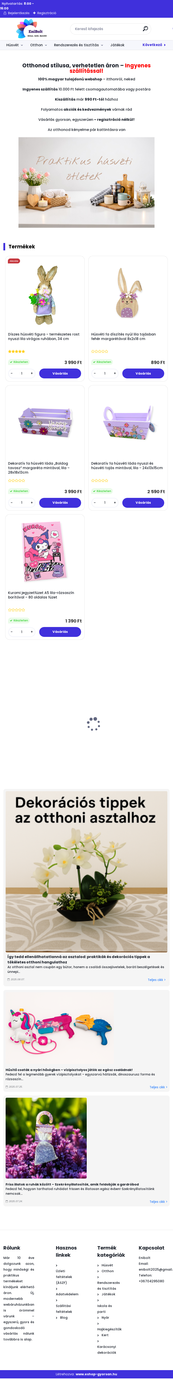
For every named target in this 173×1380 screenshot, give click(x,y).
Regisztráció (46, 13)
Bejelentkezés (19, 13)
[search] (145, 30)
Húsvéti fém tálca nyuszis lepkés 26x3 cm (127, 740)
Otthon (36, 45)
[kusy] (22, 374)
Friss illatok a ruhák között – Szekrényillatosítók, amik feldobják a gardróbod (72, 1185)
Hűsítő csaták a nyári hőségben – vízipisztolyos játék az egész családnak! (69, 1071)
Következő (152, 44)
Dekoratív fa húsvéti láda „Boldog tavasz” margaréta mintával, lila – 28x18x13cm (39, 469)
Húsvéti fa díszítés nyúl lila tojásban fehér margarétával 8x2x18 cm (123, 336)
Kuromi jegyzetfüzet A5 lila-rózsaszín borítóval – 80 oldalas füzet (41, 596)
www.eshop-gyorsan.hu (96, 1375)
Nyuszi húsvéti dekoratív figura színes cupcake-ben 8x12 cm (28, 743)
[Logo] (31, 29)
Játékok (117, 45)
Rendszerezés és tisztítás (76, 45)
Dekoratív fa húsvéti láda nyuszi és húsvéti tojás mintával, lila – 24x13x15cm (127, 466)
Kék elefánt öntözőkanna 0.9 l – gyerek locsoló (79, 740)
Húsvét (12, 45)
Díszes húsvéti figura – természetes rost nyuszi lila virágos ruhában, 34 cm (44, 336)
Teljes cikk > (157, 981)
